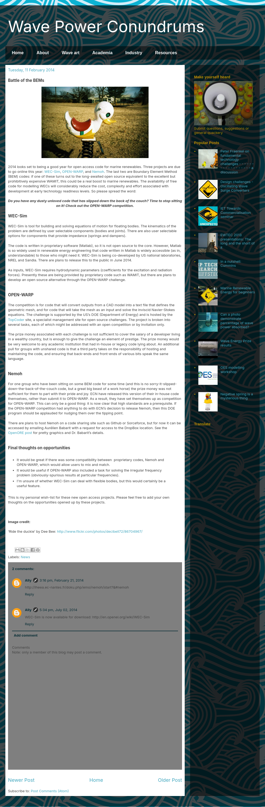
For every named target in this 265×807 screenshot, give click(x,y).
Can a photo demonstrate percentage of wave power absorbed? (236, 320)
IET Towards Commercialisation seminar (235, 212)
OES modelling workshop (232, 369)
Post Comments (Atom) (50, 791)
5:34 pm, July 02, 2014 (58, 610)
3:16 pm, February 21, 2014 (62, 580)
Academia (102, 52)
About (42, 52)
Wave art (71, 52)
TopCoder (16, 319)
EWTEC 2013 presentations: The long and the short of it (237, 241)
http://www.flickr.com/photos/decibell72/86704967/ (100, 531)
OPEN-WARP (72, 171)
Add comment (26, 635)
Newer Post (21, 780)
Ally (28, 580)
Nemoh (98, 171)
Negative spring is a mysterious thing (236, 396)
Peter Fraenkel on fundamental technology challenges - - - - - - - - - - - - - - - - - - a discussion (236, 161)
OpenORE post (20, 432)
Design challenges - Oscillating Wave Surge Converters (236, 186)
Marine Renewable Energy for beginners (237, 290)
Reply (29, 594)
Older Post (170, 780)
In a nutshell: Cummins (230, 263)
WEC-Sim (52, 171)
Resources (166, 52)
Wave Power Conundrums (106, 26)
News (25, 557)
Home (18, 52)
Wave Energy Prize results (235, 343)
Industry (133, 52)
